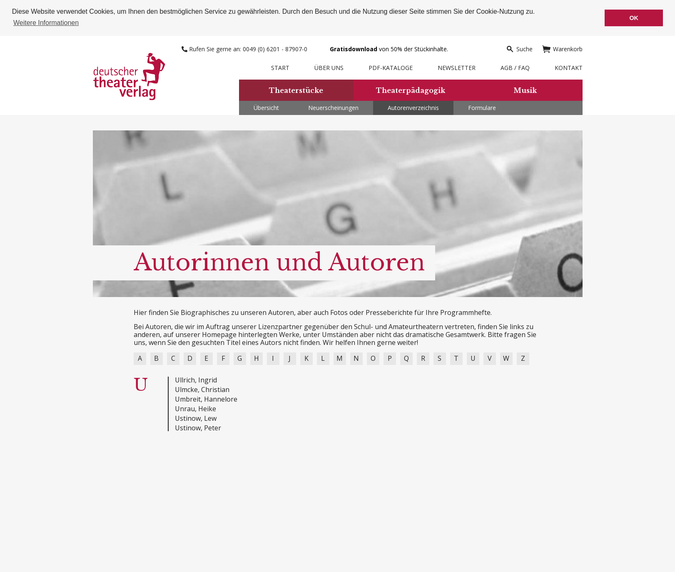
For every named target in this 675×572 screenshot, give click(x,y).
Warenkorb (563, 49)
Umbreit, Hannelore (206, 399)
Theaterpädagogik (410, 90)
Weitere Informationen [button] (46, 22)
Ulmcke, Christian (202, 389)
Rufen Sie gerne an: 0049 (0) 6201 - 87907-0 (245, 49)
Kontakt (569, 68)
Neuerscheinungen (333, 108)
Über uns (329, 68)
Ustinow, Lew (196, 418)
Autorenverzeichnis (413, 108)
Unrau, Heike (195, 408)
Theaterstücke (296, 90)
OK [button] (633, 18)
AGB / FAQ (515, 68)
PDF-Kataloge (391, 68)
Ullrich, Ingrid (196, 380)
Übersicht (266, 108)
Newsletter (457, 68)
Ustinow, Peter (198, 427)
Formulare (482, 108)
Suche (519, 49)
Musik (525, 90)
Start (280, 68)
